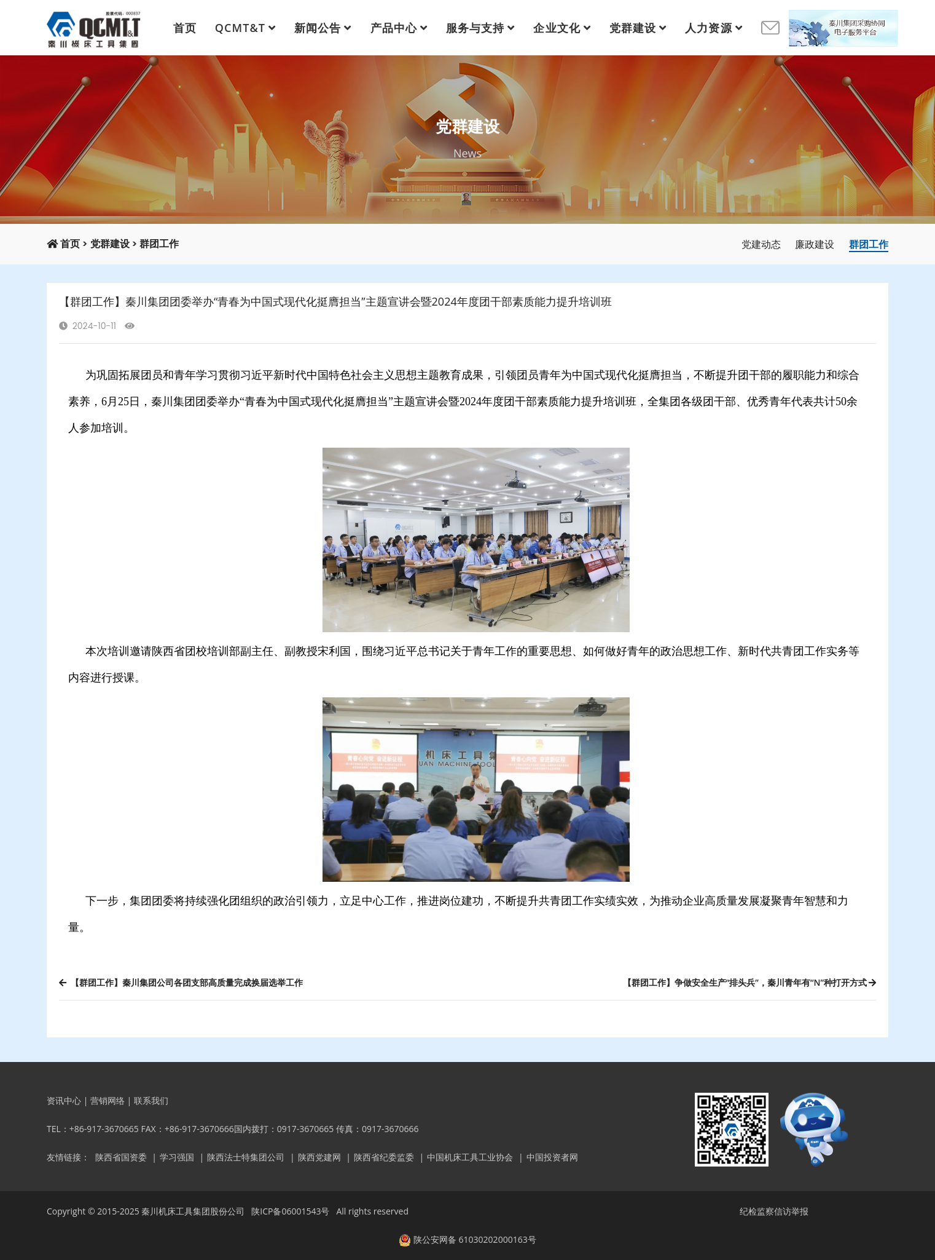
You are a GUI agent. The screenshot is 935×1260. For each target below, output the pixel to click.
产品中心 (393, 27)
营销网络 (107, 1100)
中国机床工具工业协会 (470, 1157)
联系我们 (151, 1100)
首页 (185, 27)
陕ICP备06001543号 (290, 1211)
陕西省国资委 (121, 1157)
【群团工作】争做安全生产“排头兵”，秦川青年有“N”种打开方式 (749, 982)
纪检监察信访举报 (774, 1211)
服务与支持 (475, 27)
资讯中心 (64, 1100)
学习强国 (177, 1157)
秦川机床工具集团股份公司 (193, 1211)
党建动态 (761, 244)
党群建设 (632, 27)
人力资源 (708, 27)
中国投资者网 (552, 1157)
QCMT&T (240, 27)
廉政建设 (814, 244)
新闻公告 (317, 27)
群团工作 (159, 244)
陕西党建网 (319, 1157)
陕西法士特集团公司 (245, 1157)
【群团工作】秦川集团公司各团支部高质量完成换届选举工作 (181, 982)
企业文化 (556, 27)
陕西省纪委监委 (384, 1157)
